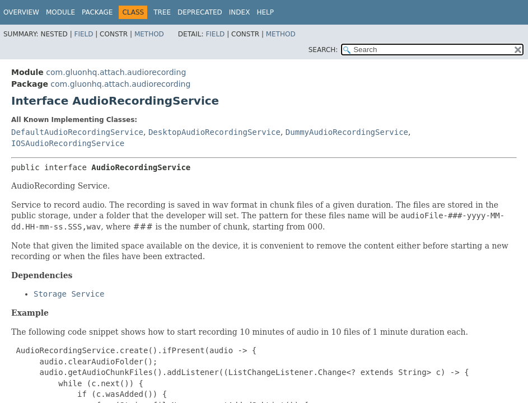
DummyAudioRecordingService (347, 132)
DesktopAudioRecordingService (214, 132)
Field (83, 34)
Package (97, 12)
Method (149, 34)
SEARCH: (323, 50)
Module (60, 12)
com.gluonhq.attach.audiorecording (116, 72)
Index (239, 12)
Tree (162, 12)
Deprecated (199, 12)
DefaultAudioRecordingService (77, 132)
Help (265, 12)
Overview (21, 12)
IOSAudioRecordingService (67, 143)
